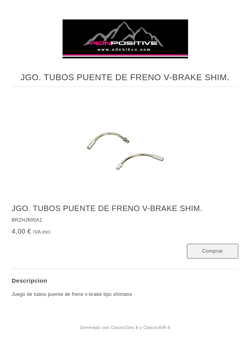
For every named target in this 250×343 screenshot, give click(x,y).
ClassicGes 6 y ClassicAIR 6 (140, 327)
